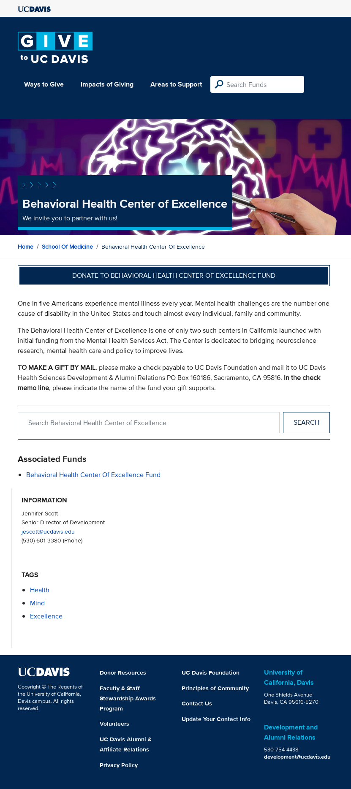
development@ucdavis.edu (297, 757)
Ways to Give (44, 84)
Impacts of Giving (107, 84)
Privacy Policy (119, 765)
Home (25, 246)
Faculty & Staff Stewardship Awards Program (128, 698)
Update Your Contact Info (216, 719)
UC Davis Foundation (210, 672)
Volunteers (114, 723)
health (39, 590)
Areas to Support (176, 84)
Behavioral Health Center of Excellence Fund (93, 475)
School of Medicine (67, 246)
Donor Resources (123, 672)
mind (37, 603)
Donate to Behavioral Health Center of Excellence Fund (173, 275)
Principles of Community (215, 688)
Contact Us (197, 703)
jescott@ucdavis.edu (48, 531)
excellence (46, 616)
